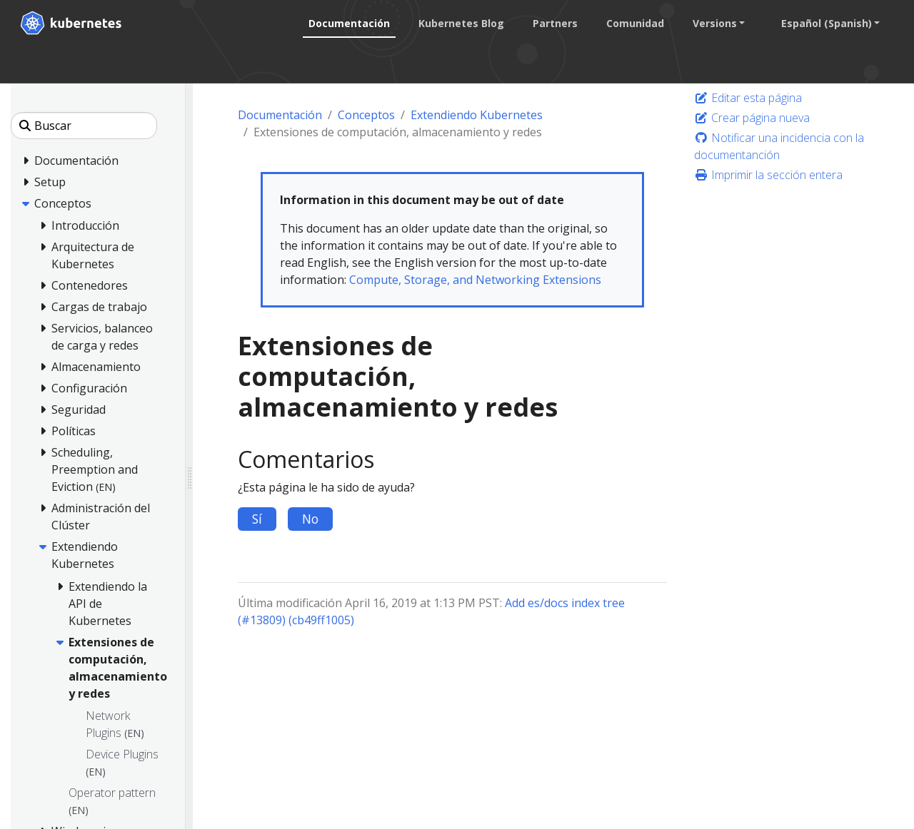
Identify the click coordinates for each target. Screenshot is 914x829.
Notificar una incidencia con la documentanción (779, 146)
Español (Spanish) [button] (825, 23)
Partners (554, 23)
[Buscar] (84, 125)
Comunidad (634, 23)
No (310, 518)
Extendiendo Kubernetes (477, 115)
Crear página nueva (752, 118)
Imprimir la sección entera (768, 175)
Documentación (348, 23)
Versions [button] (714, 23)
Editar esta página (748, 98)
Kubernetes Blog (460, 23)
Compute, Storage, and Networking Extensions (475, 280)
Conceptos (366, 115)
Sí (257, 518)
